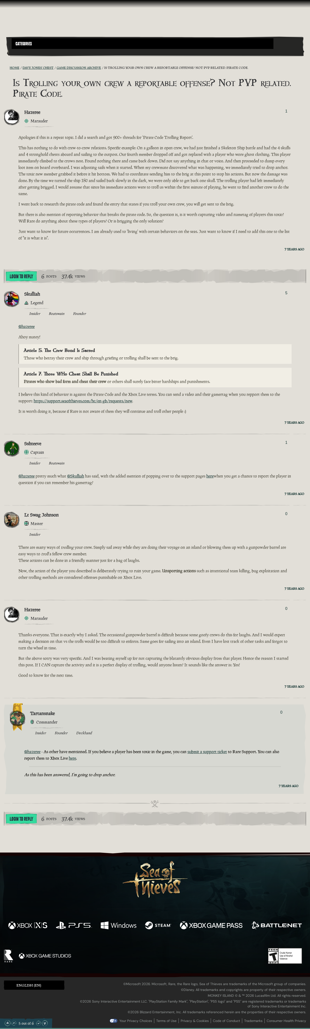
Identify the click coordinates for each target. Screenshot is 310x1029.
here (210, 476)
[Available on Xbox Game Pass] (211, 926)
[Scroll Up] (13, 1023)
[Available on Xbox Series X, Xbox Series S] (28, 926)
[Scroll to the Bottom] (45, 1023)
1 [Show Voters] (286, 111)
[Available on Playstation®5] (74, 926)
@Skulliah (75, 476)
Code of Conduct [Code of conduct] (226, 1021)
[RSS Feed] (7, 68)
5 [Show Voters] (286, 293)
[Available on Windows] (118, 926)
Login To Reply (21, 276)
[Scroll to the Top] (7, 1023)
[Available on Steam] (158, 926)
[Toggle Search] (23, 52)
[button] (142, 43)
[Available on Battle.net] (276, 926)
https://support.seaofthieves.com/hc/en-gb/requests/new (83, 401)
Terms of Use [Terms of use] (166, 1021)
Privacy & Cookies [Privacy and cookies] (195, 1021)
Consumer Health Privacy (286, 1021)
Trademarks (253, 1021)
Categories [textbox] (24, 44)
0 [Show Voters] (286, 514)
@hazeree (26, 326)
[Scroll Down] (38, 1023)
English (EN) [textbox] (28, 985)
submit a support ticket (207, 751)
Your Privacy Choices (135, 1021)
